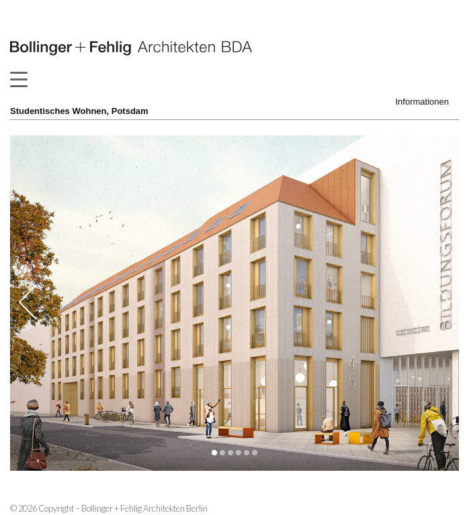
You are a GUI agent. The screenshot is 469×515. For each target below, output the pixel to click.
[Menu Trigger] (18, 79)
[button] (214, 452)
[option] (234, 303)
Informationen (423, 102)
